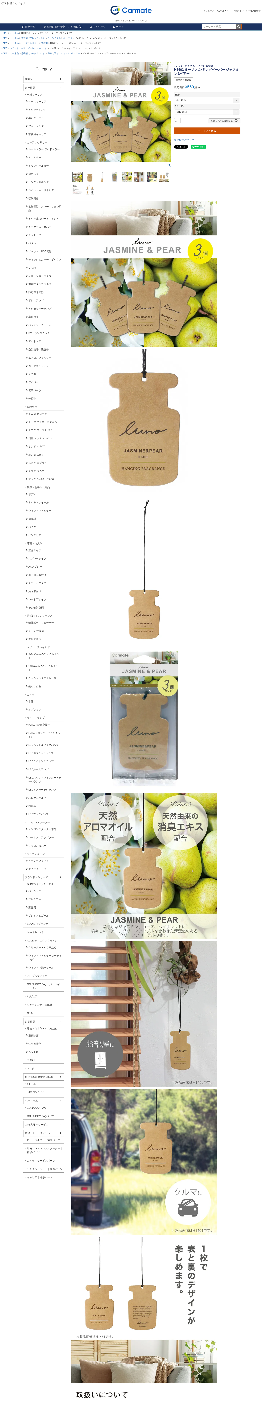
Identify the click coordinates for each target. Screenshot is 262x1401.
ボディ (32, 494)
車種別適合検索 (54, 26)
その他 (32, 374)
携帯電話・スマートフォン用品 (44, 208)
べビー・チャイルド (38, 647)
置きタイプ (34, 550)
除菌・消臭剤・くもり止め (42, 1028)
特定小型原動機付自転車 (39, 1076)
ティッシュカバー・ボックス (44, 259)
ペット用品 (31, 1100)
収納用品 (33, 198)
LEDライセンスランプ (41, 761)
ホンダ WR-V (35, 454)
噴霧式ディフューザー (41, 622)
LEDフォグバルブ (38, 814)
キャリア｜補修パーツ (39, 1177)
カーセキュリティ (38, 365)
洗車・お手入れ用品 (38, 487)
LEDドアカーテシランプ (42, 789)
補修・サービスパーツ (37, 1133)
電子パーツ (34, 390)
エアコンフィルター (39, 357)
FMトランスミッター (40, 333)
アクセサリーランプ (39, 308)
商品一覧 (28, 26)
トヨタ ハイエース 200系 (42, 421)
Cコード (180, 106)
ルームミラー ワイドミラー (44, 149)
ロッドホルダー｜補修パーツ (43, 1140)
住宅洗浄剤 (34, 1043)
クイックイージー (38, 868)
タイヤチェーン (36, 853)
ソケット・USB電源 (39, 251)
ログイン (239, 10)
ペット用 (33, 1051)
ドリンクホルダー (38, 165)
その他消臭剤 (36, 607)
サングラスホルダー (39, 182)
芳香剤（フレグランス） (33, 38)
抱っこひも (34, 686)
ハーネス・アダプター (41, 837)
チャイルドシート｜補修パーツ (45, 1169)
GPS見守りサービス (36, 1124)
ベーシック (34, 891)
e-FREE (31, 1083)
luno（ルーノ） (39, 48)
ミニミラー (34, 157)
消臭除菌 (33, 1035)
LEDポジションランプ (41, 753)
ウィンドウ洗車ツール (41, 967)
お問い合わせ (254, 10)
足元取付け (34, 591)
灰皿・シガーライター (41, 275)
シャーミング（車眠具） (41, 1004)
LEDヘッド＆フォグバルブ (43, 744)
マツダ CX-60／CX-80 (41, 479)
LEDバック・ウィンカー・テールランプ (44, 779)
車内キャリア (36, 117)
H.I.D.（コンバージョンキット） (44, 734)
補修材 (32, 518)
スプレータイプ (37, 558)
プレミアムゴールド (39, 915)
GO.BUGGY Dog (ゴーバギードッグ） (44, 986)
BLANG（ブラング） (39, 923)
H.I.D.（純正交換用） (40, 724)
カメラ (31, 694)
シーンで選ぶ (54, 38)
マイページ (98, 26)
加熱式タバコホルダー (41, 284)
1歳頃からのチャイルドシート (44, 668)
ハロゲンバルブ (37, 797)
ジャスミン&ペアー (70, 53)
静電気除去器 (36, 292)
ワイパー (33, 382)
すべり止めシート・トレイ (43, 218)
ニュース (209, 10)
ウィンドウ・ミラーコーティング (44, 957)
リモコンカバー (37, 845)
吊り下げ (67, 38)
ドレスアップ (36, 300)
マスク (31, 1068)
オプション (34, 709)
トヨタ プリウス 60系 (40, 430)
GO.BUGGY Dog (36, 1107)
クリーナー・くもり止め (42, 947)
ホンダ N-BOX (36, 446)
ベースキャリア (37, 101)
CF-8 (30, 1013)
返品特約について (184, 140)
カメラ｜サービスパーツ (41, 1160)
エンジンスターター (38, 822)
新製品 (29, 79)
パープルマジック (37, 975)
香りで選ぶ (53, 53)
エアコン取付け (37, 574)
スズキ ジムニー (37, 471)
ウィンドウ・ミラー (39, 510)
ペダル (32, 243)
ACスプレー (35, 566)
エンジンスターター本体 (42, 829)
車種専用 (32, 406)
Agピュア (32, 996)
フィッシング (36, 126)
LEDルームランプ (38, 769)
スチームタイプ (37, 583)
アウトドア (34, 341)
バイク (32, 527)
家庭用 (32, 907)
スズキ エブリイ (37, 462)
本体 (30, 701)
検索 (238, 26)
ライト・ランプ (36, 717)
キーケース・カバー (39, 226)
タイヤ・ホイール (38, 502)
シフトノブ (34, 235)
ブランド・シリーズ (20, 48)
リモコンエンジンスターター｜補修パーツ (45, 1150)
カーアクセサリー (30, 43)
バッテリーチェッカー (41, 325)
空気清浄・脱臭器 (38, 349)
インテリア (34, 535)
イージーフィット (38, 860)
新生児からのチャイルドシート (44, 656)
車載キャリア (34, 94)
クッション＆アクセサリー (43, 678)
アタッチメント (37, 109)
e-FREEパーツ (35, 1092)
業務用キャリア (37, 134)
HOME (4, 33)
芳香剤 (44, 43)
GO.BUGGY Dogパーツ (40, 1116)
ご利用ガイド (224, 10)
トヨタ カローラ (37, 413)
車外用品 (33, 316)
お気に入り (76, 26)
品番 (178, 94)
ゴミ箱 (32, 267)
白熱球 (32, 806)
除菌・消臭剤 (34, 543)
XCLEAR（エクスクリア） (42, 940)
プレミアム (34, 899)
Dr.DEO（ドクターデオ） (41, 884)
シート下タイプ (37, 599)
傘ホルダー (34, 173)
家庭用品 (30, 1021)
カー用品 (14, 33)
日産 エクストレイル (40, 438)
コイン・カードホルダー (42, 190)
